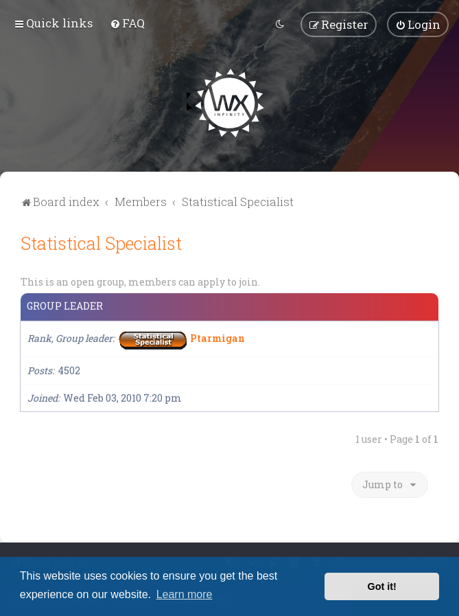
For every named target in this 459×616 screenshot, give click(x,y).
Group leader (65, 304)
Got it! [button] (382, 586)
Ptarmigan (217, 335)
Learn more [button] (184, 594)
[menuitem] (127, 22)
